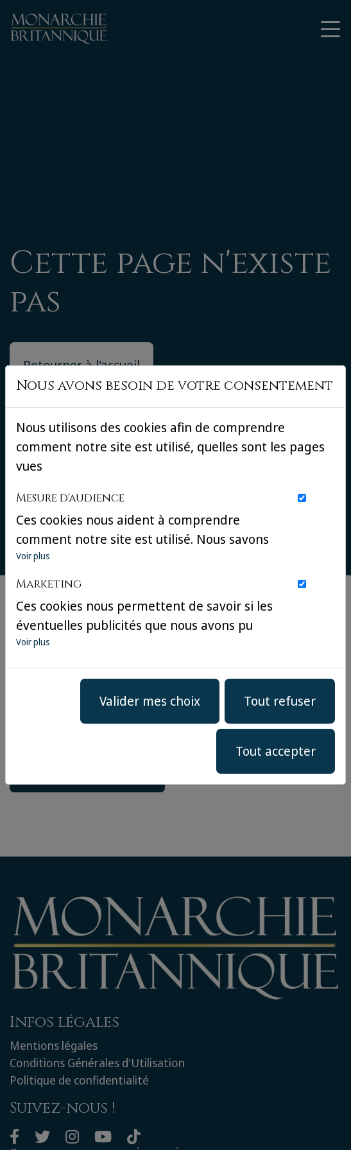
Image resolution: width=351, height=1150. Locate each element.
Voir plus (33, 556)
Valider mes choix (149, 701)
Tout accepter (275, 751)
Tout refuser (280, 701)
